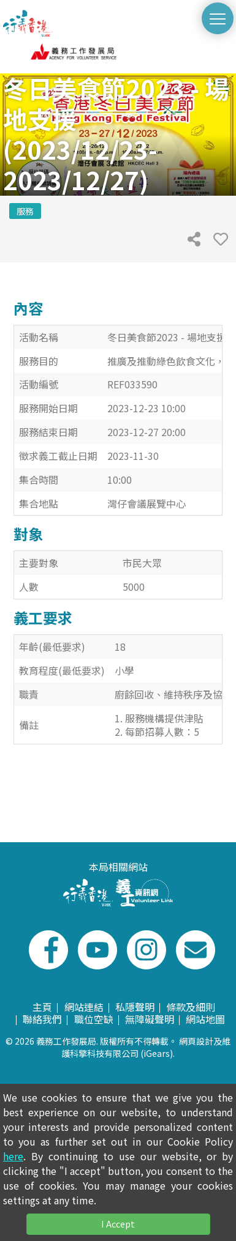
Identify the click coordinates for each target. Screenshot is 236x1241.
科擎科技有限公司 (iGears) (121, 1053)
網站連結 (84, 1006)
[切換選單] (218, 18)
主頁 (42, 1006)
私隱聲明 (134, 1006)
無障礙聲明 (149, 1019)
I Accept (118, 1223)
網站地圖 (205, 1019)
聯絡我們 (42, 1019)
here (13, 1156)
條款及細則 (190, 1006)
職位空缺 (93, 1019)
